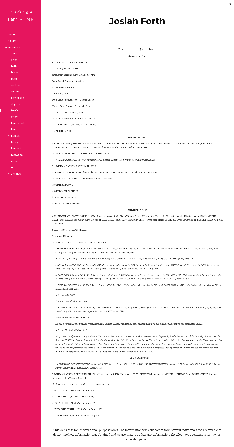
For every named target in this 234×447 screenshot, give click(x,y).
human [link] (15, 135)
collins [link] (15, 91)
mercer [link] (15, 161)
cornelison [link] (17, 97)
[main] (137, 21)
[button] (230, 4)
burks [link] (14, 72)
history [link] (12, 40)
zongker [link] (16, 173)
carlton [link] (15, 85)
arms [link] (14, 59)
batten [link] (15, 66)
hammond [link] (17, 123)
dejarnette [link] (17, 104)
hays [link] (14, 129)
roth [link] (13, 167)
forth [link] (14, 110)
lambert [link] (16, 148)
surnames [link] (14, 47)
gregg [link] (15, 116)
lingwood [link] (17, 154)
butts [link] (14, 78)
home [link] (11, 34)
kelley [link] (14, 142)
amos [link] (14, 53)
